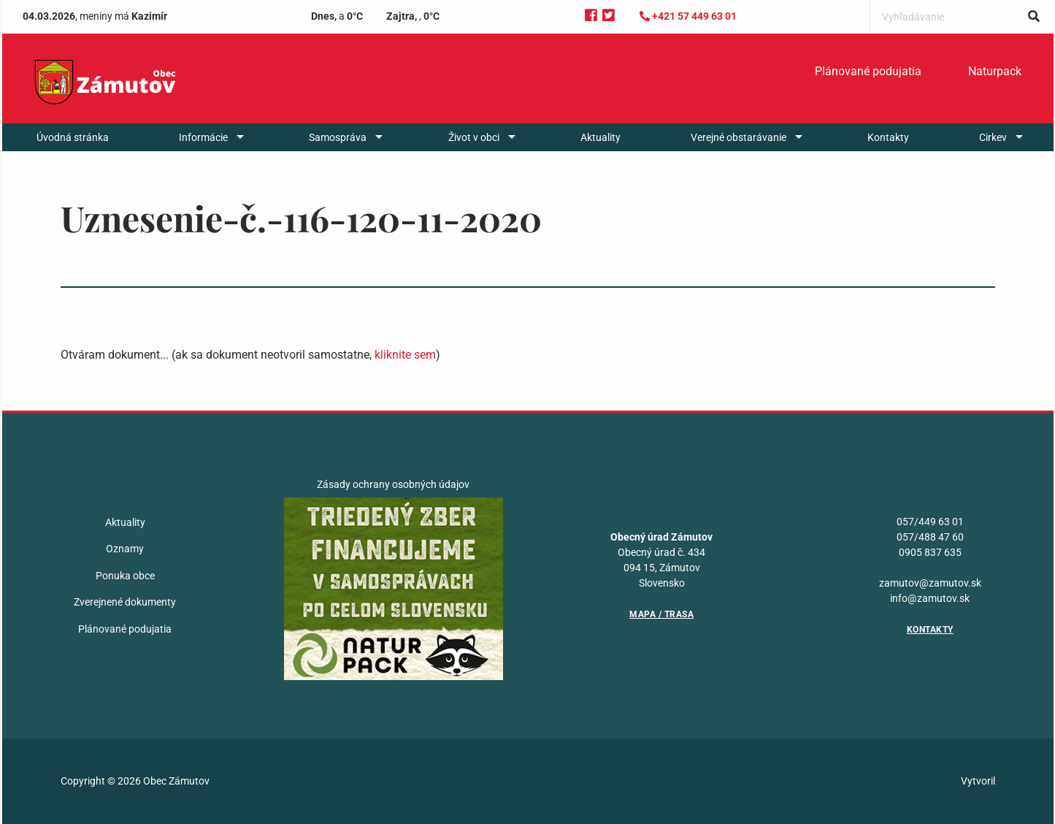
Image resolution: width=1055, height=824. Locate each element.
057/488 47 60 (930, 537)
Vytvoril (978, 781)
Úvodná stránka (73, 137)
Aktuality (600, 137)
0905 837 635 (930, 552)
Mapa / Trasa (661, 614)
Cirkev (993, 137)
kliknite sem (405, 355)
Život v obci (473, 137)
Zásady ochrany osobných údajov (393, 484)
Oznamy (125, 548)
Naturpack (994, 71)
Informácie (203, 137)
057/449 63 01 (930, 521)
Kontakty (888, 137)
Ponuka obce (125, 575)
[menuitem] (868, 71)
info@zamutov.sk (930, 598)
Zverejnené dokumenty (125, 602)
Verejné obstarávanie (738, 137)
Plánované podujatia (868, 71)
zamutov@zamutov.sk (930, 583)
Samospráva (338, 137)
